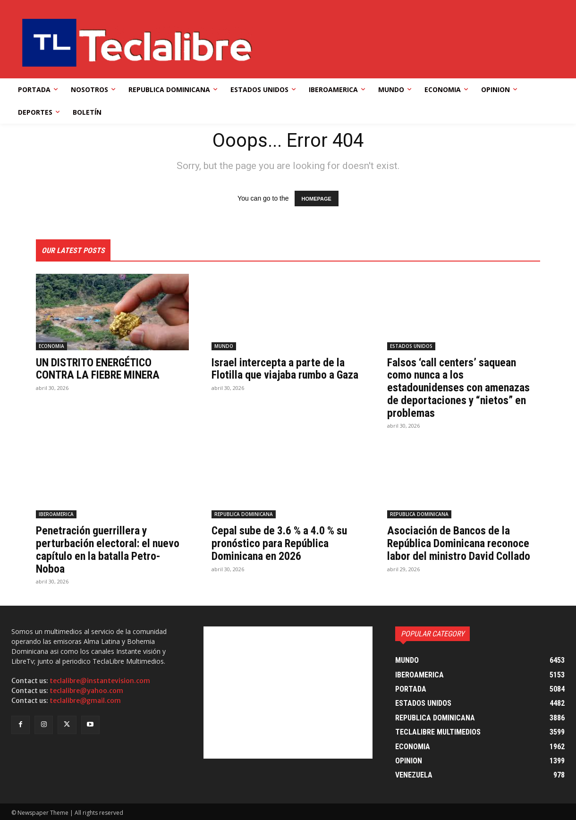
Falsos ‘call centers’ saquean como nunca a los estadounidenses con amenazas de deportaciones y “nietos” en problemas (459, 387)
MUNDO (223, 346)
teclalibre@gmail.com (85, 699)
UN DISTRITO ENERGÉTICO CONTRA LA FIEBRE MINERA (100, 368)
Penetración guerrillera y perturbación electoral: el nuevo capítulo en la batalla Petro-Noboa (109, 549)
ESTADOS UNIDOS (411, 346)
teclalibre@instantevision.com (100, 679)
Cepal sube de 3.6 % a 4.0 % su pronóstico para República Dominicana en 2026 (281, 543)
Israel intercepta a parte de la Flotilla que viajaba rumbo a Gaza (287, 368)
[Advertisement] (288, 691)
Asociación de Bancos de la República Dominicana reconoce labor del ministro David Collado (460, 543)
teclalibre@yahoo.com (86, 689)
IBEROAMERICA (56, 513)
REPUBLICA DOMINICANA (243, 513)
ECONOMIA (51, 346)
